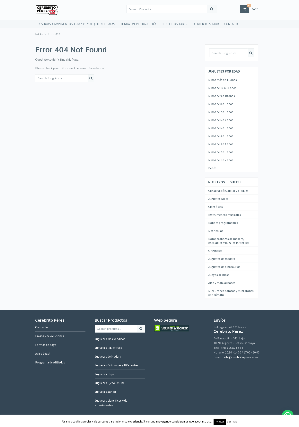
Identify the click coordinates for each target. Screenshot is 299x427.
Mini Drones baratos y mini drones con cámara (231, 293)
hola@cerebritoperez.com (240, 357)
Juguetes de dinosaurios (224, 267)
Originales (215, 251)
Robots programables (223, 223)
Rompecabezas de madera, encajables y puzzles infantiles (228, 241)
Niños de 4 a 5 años (220, 136)
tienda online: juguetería (138, 24)
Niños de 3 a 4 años (220, 144)
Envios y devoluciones (49, 336)
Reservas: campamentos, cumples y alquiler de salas (76, 24)
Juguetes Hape (105, 374)
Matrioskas (215, 231)
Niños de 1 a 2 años (220, 160)
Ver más (232, 421)
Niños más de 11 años (222, 80)
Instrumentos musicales (224, 215)
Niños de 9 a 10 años (221, 96)
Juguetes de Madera (108, 356)
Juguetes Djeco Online (110, 383)
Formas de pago (46, 345)
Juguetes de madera (221, 259)
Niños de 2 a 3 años (220, 152)
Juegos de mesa (218, 275)
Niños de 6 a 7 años (220, 120)
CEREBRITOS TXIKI (173, 24)
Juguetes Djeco (218, 199)
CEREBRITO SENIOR (206, 24)
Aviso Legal (42, 353)
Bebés (212, 168)
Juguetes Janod (105, 392)
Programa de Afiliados (50, 362)
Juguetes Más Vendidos (110, 339)
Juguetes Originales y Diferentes (116, 365)
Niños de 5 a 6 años (220, 128)
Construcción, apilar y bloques (228, 191)
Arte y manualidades (221, 283)
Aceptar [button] (220, 421)
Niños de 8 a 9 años (220, 104)
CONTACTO (231, 24)
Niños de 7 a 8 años (220, 112)
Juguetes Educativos (108, 348)
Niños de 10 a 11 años (222, 88)
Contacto (41, 327)
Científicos (215, 207)
